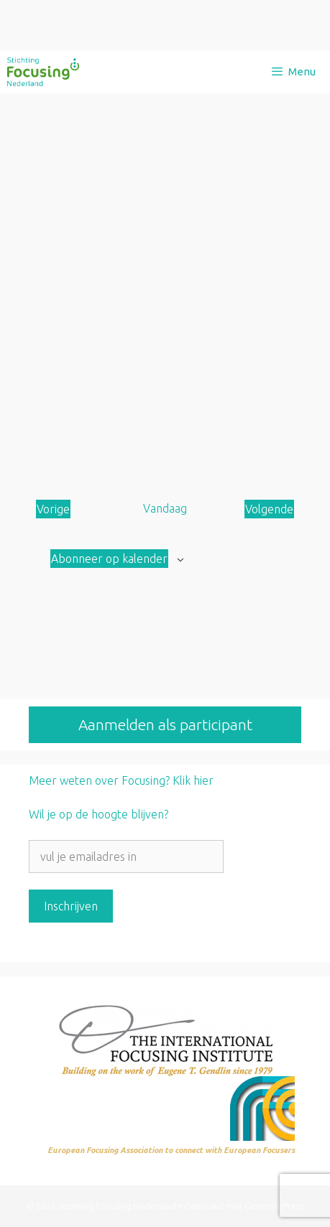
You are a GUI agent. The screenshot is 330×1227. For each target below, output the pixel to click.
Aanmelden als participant (165, 724)
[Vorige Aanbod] (53, 509)
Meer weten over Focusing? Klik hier (121, 780)
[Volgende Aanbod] (269, 509)
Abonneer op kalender (109, 558)
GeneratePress (273, 1205)
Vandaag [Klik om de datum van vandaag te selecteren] (165, 508)
